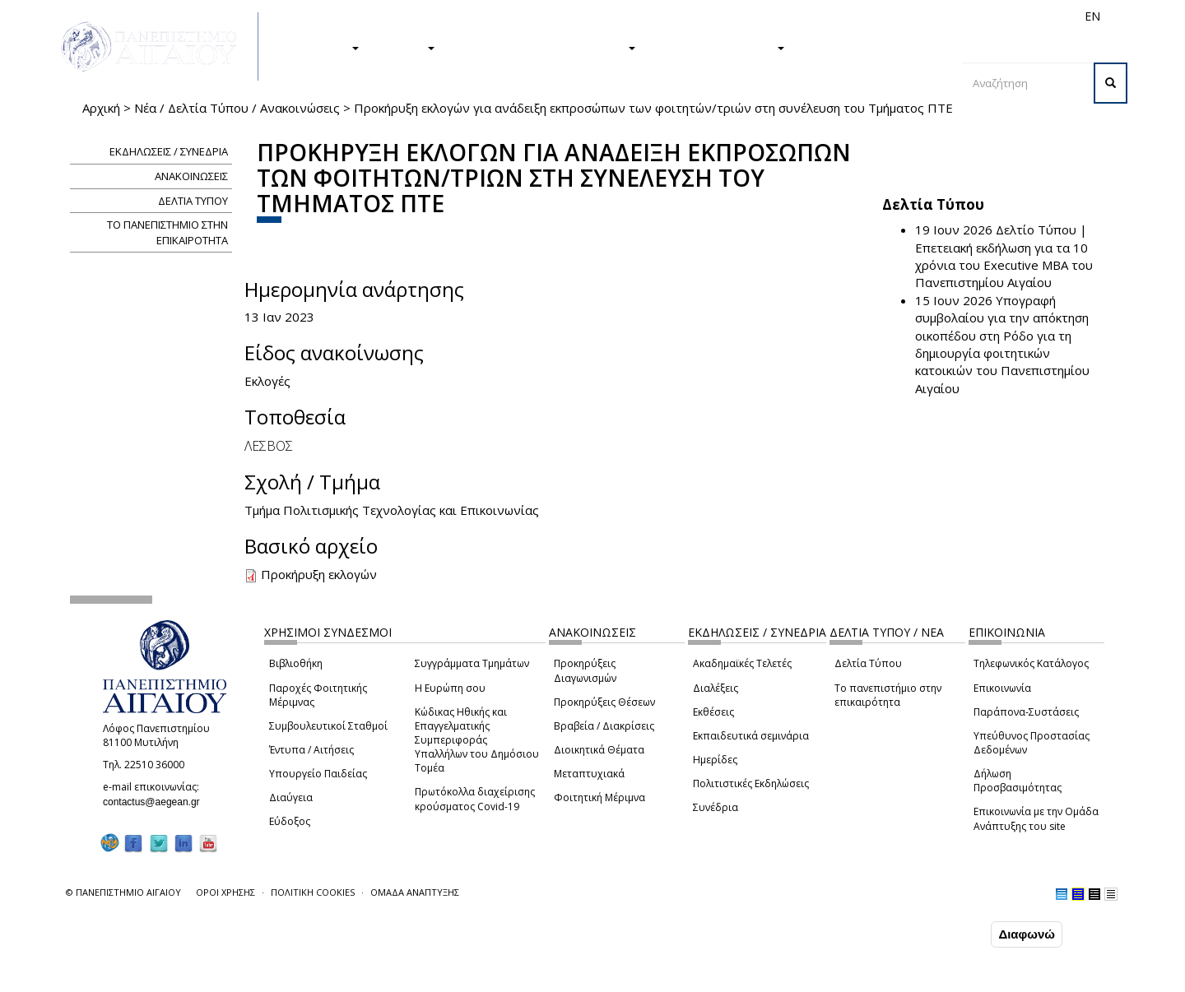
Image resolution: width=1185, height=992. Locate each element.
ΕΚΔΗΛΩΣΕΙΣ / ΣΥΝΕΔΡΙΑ (168, 151)
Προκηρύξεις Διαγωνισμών (585, 670)
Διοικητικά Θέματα (599, 750)
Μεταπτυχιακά (589, 774)
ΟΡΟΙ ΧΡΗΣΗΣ (225, 892)
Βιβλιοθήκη (296, 663)
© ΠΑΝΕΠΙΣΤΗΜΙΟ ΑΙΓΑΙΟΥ (123, 892)
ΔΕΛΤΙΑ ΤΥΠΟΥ (193, 200)
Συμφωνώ (952, 933)
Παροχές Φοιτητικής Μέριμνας (318, 695)
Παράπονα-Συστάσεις (1026, 712)
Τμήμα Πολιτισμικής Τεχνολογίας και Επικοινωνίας (391, 510)
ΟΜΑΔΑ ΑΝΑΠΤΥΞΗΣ (414, 892)
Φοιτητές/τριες (719, 16)
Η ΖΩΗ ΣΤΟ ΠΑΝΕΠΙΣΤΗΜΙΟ (543, 47)
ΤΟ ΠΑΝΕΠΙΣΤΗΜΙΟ (718, 47)
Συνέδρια (715, 807)
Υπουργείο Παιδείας (318, 774)
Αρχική (101, 108)
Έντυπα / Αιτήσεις (311, 750)
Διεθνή (860, 16)
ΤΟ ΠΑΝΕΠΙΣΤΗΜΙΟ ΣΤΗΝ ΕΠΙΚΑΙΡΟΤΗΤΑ (167, 232)
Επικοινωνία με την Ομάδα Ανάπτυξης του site (1036, 818)
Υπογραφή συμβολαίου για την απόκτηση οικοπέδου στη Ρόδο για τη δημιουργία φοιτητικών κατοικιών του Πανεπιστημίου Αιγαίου (1002, 344)
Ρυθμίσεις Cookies (176, 978)
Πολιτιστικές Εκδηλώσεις (751, 783)
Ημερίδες (715, 760)
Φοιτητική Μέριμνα (599, 797)
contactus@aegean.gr (156, 802)
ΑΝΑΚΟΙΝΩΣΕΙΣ (191, 176)
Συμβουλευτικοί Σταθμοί (328, 726)
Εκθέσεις (713, 712)
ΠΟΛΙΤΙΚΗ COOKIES (313, 892)
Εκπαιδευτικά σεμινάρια (751, 736)
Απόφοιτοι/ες (800, 16)
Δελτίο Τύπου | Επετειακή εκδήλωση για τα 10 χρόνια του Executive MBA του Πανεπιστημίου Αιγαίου (1004, 255)
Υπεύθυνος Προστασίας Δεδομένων (1032, 743)
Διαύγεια (291, 797)
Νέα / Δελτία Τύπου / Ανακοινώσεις (237, 108)
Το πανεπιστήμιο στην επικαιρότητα (887, 695)
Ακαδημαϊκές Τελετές (742, 663)
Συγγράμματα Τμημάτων (472, 663)
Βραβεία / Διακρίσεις (604, 726)
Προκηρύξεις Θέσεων (604, 702)
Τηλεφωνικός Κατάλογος (1031, 663)
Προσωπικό (917, 16)
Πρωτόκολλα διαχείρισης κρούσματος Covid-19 (475, 799)
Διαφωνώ (1026, 934)
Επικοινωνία (1002, 688)
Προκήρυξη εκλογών (319, 574)
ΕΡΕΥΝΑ (405, 47)
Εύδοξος (289, 821)
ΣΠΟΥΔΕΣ (323, 47)
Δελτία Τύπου (868, 663)
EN (1092, 16)
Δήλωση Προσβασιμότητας (1018, 781)
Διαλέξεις (715, 688)
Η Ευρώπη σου (450, 688)
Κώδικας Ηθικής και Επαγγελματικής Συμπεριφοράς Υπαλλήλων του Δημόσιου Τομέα (477, 740)
